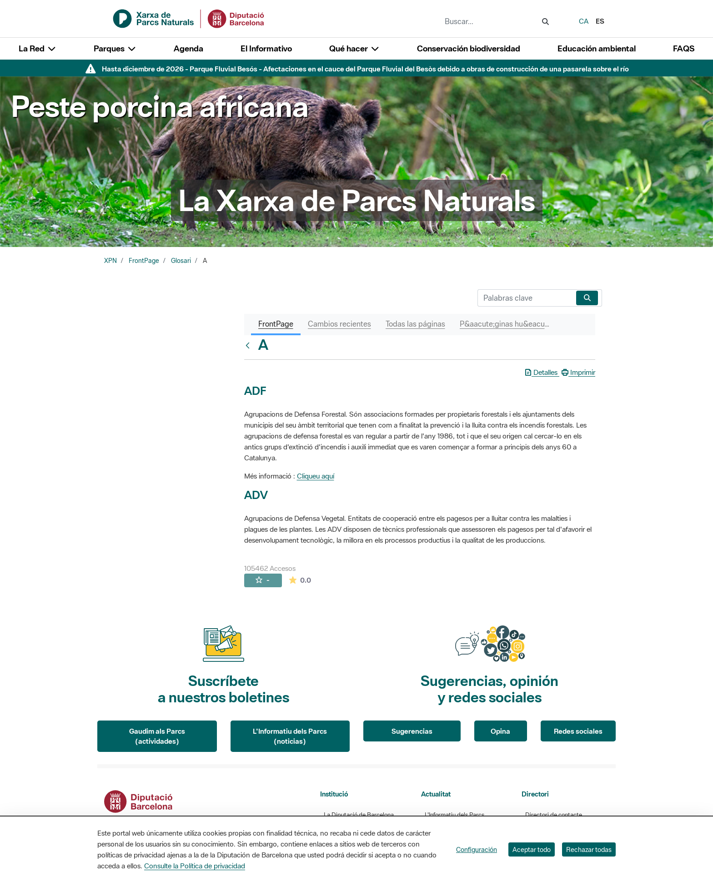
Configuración (476, 849)
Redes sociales (578, 731)
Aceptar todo (531, 849)
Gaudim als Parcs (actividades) (157, 736)
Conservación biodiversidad (468, 48)
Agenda (188, 48)
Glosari (181, 261)
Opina (500, 731)
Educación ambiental (596, 48)
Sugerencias (412, 731)
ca (583, 20)
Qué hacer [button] (354, 48)
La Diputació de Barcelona (359, 815)
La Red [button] (37, 48)
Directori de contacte (553, 815)
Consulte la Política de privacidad (194, 865)
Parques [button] (115, 48)
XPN (110, 261)
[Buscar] (524, 298)
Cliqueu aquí (315, 475)
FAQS (683, 48)
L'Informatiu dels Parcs (454, 815)
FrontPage (144, 261)
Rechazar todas (589, 849)
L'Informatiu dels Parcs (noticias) (290, 736)
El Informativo (266, 48)
